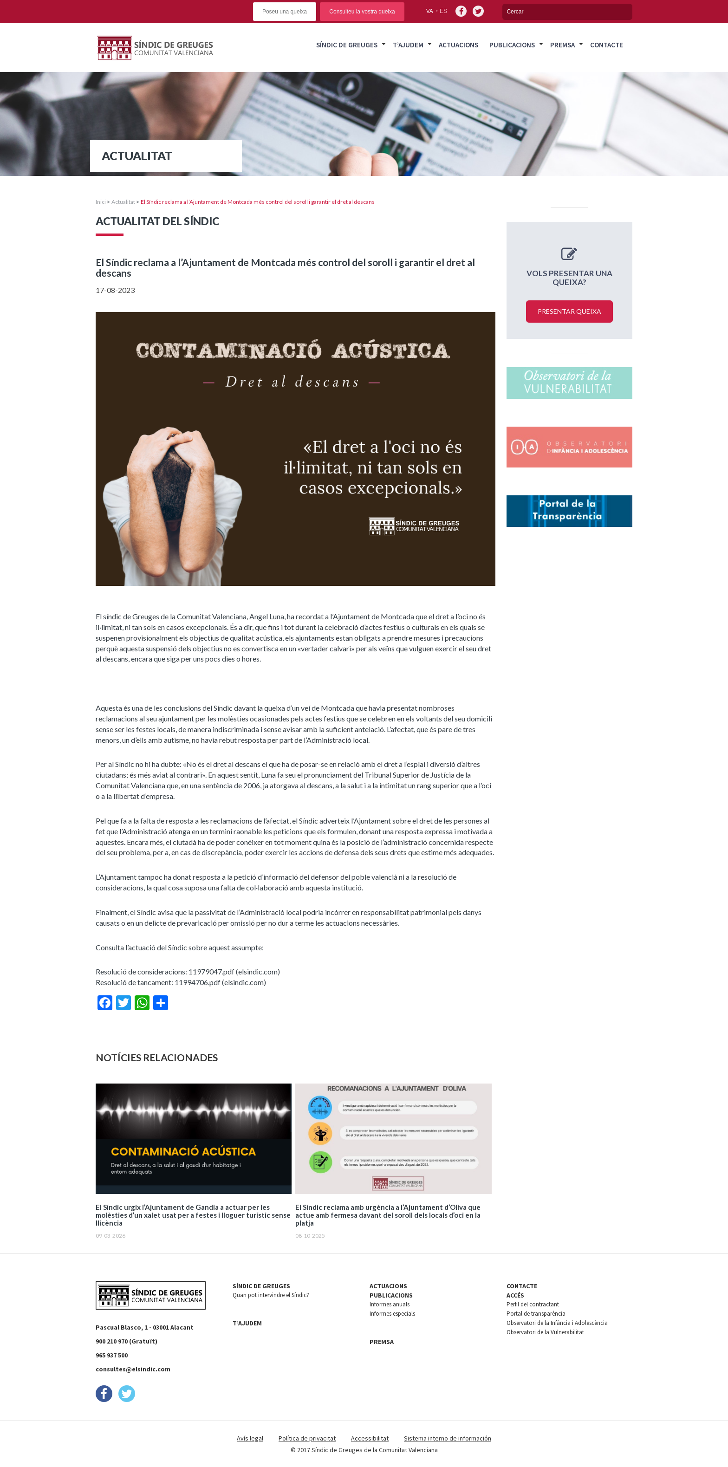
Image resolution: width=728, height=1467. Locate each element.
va (429, 11)
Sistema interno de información (447, 1438)
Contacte (606, 44)
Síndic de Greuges (346, 44)
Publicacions (512, 44)
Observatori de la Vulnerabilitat (545, 1332)
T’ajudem (408, 44)
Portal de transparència (536, 1314)
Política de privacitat (307, 1438)
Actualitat (123, 201)
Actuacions (458, 44)
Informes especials (392, 1314)
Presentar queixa (569, 311)
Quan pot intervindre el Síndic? (271, 1295)
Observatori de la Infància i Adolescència (557, 1323)
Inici (101, 201)
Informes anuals (390, 1304)
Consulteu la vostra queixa (362, 11)
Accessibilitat (370, 1438)
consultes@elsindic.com (133, 1369)
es (443, 11)
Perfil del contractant (533, 1304)
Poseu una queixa (284, 11)
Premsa (562, 44)
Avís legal (250, 1438)
